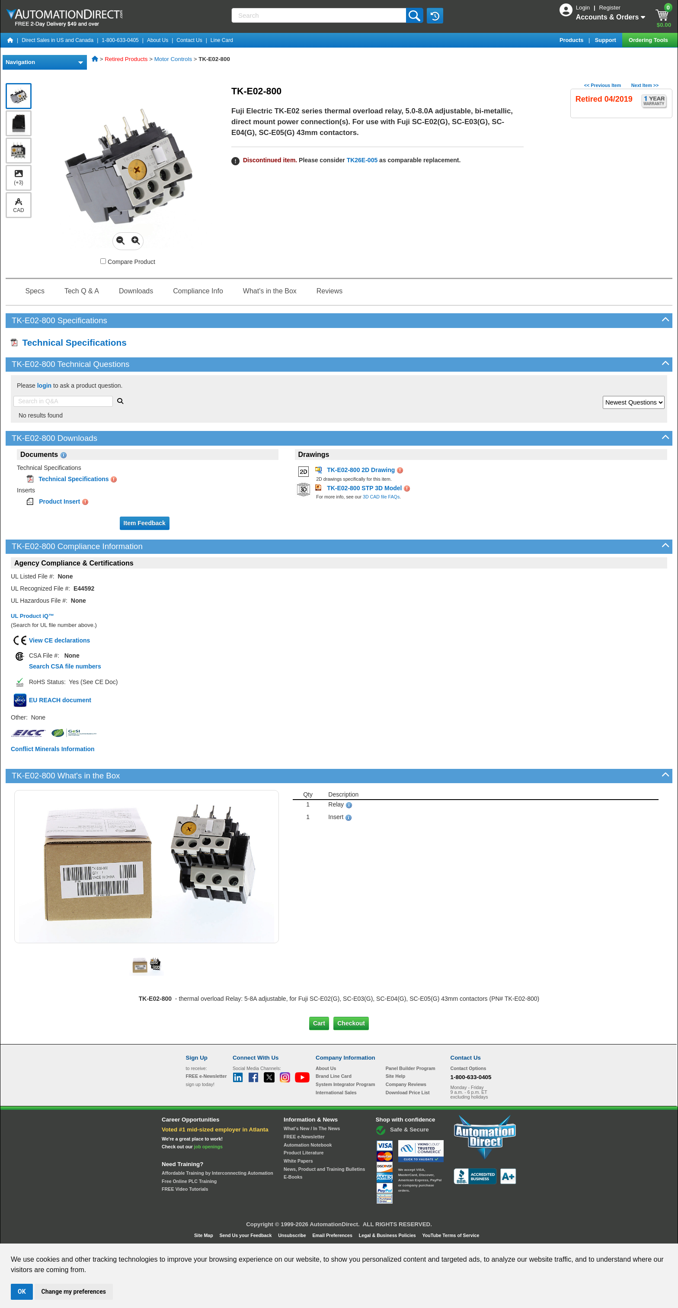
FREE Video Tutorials (185, 1189)
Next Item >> (645, 85)
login (44, 385)
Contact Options (468, 1068)
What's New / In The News (312, 1128)
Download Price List (408, 1092)
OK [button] (22, 1291)
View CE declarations (59, 640)
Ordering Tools (649, 40)
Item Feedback (145, 523)
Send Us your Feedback (246, 1235)
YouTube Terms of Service (450, 1235)
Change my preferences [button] (74, 1291)
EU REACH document (60, 700)
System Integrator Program (345, 1084)
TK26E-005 (362, 160)
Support (606, 40)
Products (572, 40)
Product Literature (303, 1152)
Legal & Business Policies (388, 1235)
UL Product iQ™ (32, 616)
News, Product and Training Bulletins (324, 1169)
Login (584, 7)
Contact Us (189, 40)
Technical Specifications (69, 342)
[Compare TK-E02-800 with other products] (103, 261)
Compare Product (127, 261)
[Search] (319, 15)
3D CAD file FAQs (381, 496)
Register (609, 7)
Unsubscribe (292, 1235)
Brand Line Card (334, 1076)
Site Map (204, 1235)
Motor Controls (173, 59)
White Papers (298, 1160)
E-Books (293, 1176)
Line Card (222, 40)
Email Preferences (332, 1235)
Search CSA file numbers (65, 666)
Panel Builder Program (410, 1068)
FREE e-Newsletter (304, 1136)
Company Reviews (406, 1084)
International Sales (336, 1092)
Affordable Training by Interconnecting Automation (217, 1173)
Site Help (396, 1076)
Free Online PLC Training (189, 1181)
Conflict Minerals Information (53, 749)
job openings (208, 1146)
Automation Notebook (308, 1144)
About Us (157, 40)
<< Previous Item (602, 85)
